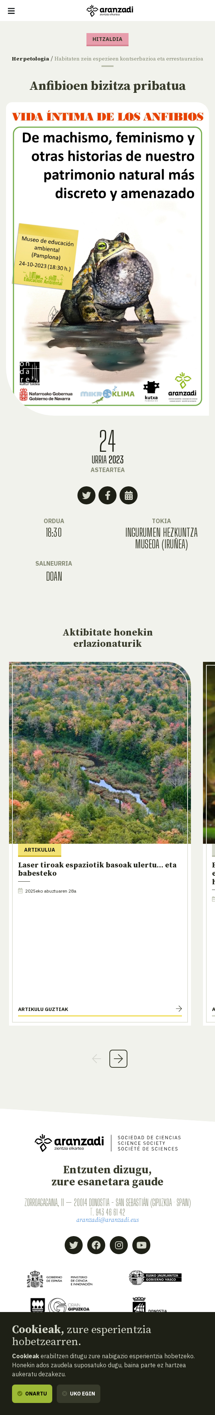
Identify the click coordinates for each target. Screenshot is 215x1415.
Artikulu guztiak (43, 1016)
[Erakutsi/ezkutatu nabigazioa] (11, 11)
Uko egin (78, 1393)
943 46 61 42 (110, 1219)
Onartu (32, 1393)
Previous (97, 1066)
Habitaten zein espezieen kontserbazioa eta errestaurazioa (131, 62)
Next (118, 1066)
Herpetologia (42, 58)
